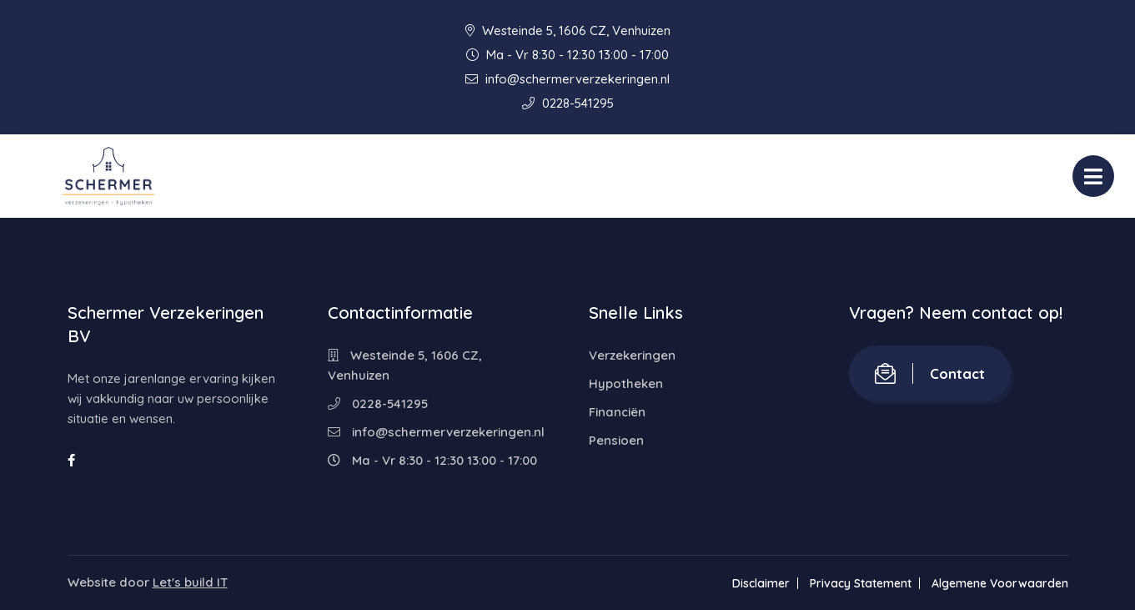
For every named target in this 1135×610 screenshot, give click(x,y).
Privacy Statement (861, 583)
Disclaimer (761, 583)
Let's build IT (190, 582)
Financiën (617, 412)
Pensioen (616, 440)
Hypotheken (626, 383)
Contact (930, 373)
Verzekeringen (632, 355)
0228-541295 (568, 103)
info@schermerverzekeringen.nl (567, 79)
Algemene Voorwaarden (1000, 583)
